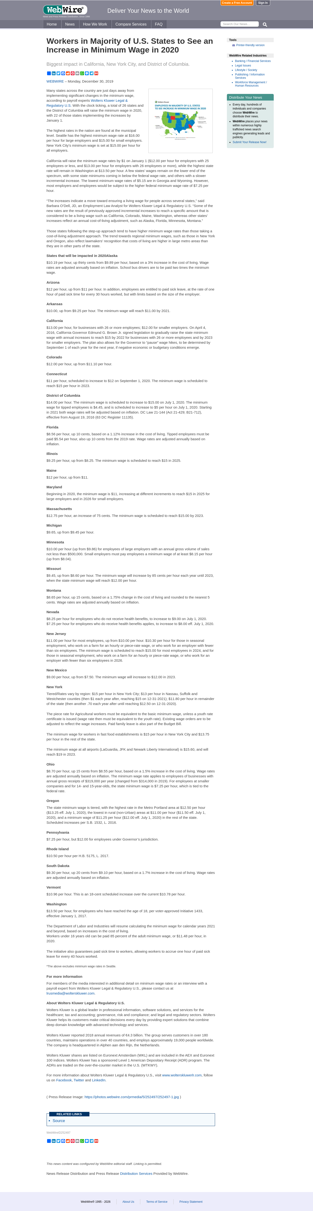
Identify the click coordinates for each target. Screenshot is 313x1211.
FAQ (159, 24)
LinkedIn (99, 1080)
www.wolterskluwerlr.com (182, 1075)
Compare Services (131, 24)
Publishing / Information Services (250, 76)
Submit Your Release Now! (250, 142)
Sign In (263, 2)
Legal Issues (243, 65)
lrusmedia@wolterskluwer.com (71, 993)
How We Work (95, 24)
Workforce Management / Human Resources (251, 84)
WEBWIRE (55, 81)
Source (59, 1121)
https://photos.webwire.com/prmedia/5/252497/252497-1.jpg (131, 1097)
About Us (128, 1201)
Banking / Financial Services (253, 61)
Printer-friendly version (250, 45)
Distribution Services (136, 1173)
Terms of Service (156, 1201)
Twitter (79, 1080)
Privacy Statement (191, 1201)
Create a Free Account (237, 2)
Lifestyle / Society (246, 70)
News (70, 24)
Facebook (64, 1080)
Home (52, 24)
